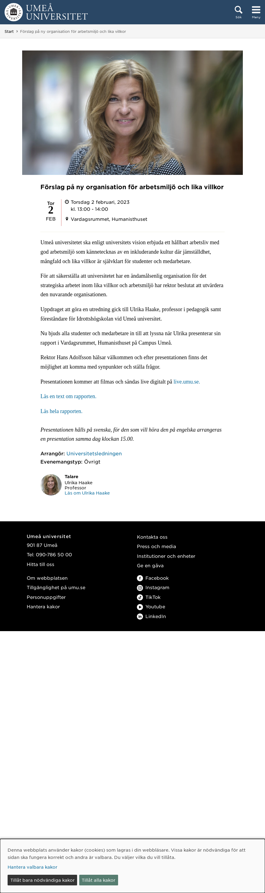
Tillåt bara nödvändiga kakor (42, 880)
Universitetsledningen (94, 453)
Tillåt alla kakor (98, 880)
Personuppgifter (46, 597)
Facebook (153, 578)
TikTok (149, 597)
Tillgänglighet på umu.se (56, 587)
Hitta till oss (40, 564)
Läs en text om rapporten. (69, 396)
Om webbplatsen (47, 578)
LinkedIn (151, 616)
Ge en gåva (150, 565)
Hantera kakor (43, 606)
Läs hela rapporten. (61, 411)
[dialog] (132, 866)
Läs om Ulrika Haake (87, 492)
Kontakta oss (152, 537)
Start (9, 31)
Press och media (156, 546)
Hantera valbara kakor (32, 867)
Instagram (153, 587)
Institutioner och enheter (166, 556)
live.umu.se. (187, 382)
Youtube (151, 606)
